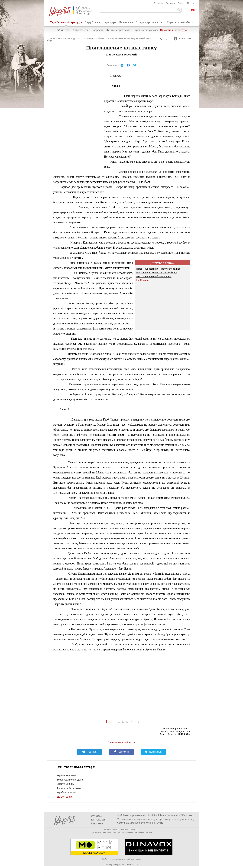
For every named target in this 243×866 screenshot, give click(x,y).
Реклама (170, 3)
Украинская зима (67, 775)
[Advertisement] (77, 120)
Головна (96, 815)
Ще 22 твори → (144, 280)
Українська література (66, 23)
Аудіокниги (80, 30)
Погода (190, 3)
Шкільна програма (117, 30)
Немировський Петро (96, 38)
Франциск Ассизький (69, 788)
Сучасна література (173, 30)
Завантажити (185, 38)
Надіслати (89, 751)
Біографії (97, 30)
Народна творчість (145, 30)
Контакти (158, 3)
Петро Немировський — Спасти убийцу (156, 272)
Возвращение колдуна (70, 779)
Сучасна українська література (62, 38)
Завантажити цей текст (121, 742)
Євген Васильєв (132, 830)
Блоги (181, 3)
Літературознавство (149, 22)
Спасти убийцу (65, 784)
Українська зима (66, 792)
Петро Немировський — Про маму (154, 276)
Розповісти (121, 751)
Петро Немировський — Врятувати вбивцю (158, 269)
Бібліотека (63, 30)
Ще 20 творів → (66, 796)
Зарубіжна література (100, 22)
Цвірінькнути (153, 751)
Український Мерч (180, 22)
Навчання (126, 22)
